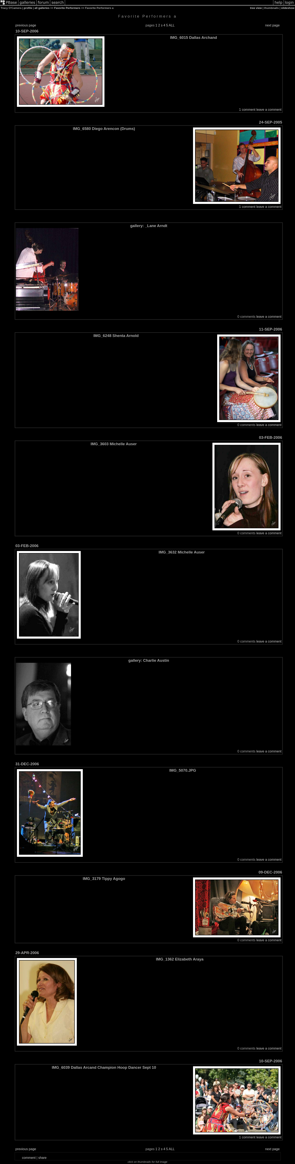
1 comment (247, 109)
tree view (256, 8)
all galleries (42, 8)
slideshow (287, 8)
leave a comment (269, 109)
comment (29, 1157)
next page (272, 25)
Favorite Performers (67, 8)
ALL (171, 25)
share (42, 1157)
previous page (25, 25)
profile (28, 8)
